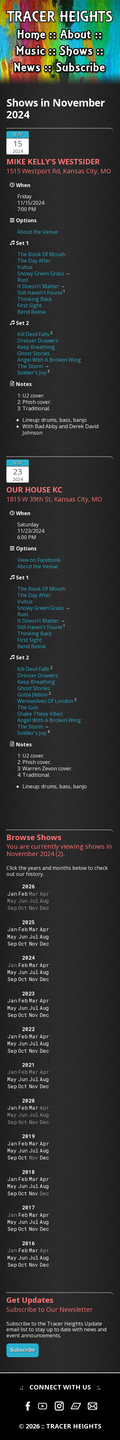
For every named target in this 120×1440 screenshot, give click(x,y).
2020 (28, 1100)
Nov (33, 943)
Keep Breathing (36, 346)
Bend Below (31, 311)
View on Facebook (38, 559)
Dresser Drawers (37, 340)
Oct (22, 943)
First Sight (29, 305)
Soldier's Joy (31, 372)
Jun (23, 936)
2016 (28, 1243)
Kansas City (80, 171)
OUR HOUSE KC (34, 489)
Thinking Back (34, 299)
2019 (28, 1136)
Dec (44, 943)
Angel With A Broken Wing (49, 359)
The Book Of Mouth (41, 254)
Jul (33, 936)
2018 (28, 1172)
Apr (44, 929)
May (12, 936)
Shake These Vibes (40, 713)
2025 (28, 922)
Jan (12, 893)
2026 (28, 886)
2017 (28, 1207)
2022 (28, 1029)
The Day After (34, 260)
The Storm (30, 366)
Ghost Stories (33, 353)
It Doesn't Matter (38, 286)
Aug (44, 936)
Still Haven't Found (39, 292)
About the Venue (37, 231)
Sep (12, 943)
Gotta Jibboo (32, 694)
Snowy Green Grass (40, 273)
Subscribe (22, 1350)
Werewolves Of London (45, 700)
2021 (28, 1064)
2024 (28, 957)
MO (105, 171)
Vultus (25, 267)
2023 (28, 993)
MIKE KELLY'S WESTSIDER (53, 161)
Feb (23, 893)
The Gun (27, 707)
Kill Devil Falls (33, 334)
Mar (33, 929)
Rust (22, 279)
